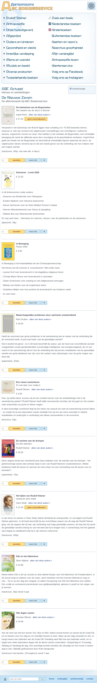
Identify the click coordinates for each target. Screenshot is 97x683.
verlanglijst (62, 679)
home (51, 679)
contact (89, 679)
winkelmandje (76, 679)
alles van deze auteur (39, 43)
